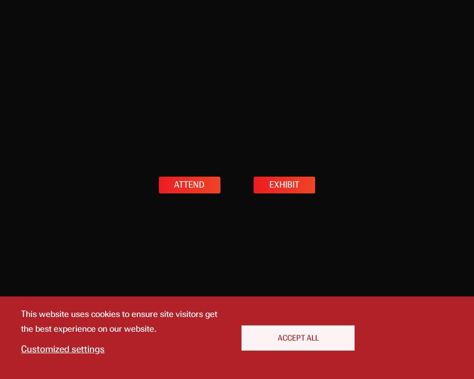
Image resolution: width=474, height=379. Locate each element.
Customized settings (63, 349)
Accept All (298, 338)
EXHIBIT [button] (284, 185)
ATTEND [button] (189, 185)
